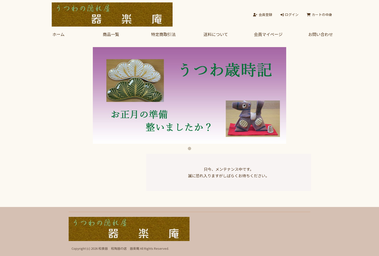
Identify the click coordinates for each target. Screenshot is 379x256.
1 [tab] (189, 147)
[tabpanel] (189, 95)
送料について (216, 34)
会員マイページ (268, 34)
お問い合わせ (320, 34)
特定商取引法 (163, 34)
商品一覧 (111, 34)
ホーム (58, 34)
